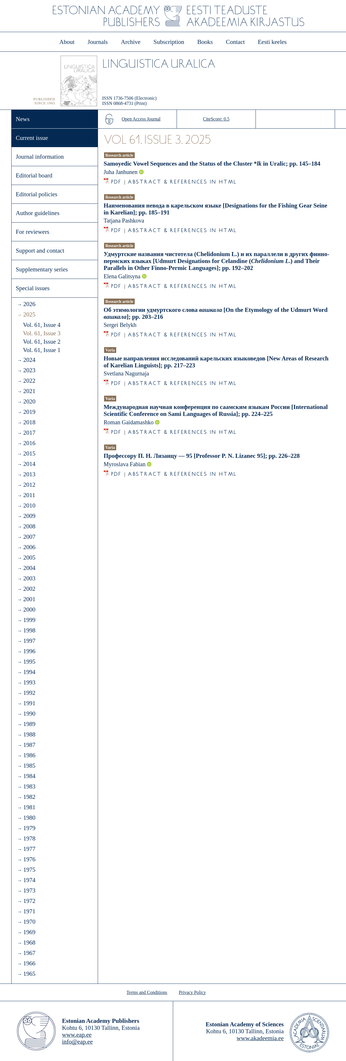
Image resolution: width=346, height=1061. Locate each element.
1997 (29, 640)
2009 (29, 515)
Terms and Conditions (146, 992)
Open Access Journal (141, 118)
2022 (29, 380)
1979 (29, 828)
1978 (29, 838)
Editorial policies (37, 194)
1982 (29, 796)
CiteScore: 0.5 (216, 118)
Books (205, 41)
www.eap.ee (77, 1034)
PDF (116, 180)
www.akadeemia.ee (260, 1038)
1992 (29, 692)
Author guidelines (38, 213)
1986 (29, 755)
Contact (235, 41)
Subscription (168, 41)
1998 (29, 630)
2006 (29, 547)
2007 (29, 536)
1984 (29, 776)
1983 (29, 786)
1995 (29, 661)
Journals (98, 41)
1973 (29, 890)
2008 (29, 526)
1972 (29, 900)
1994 (29, 672)
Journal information (40, 156)
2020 (29, 401)
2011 (29, 495)
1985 (29, 765)
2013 (29, 474)
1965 (29, 973)
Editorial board (34, 175)
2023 (29, 370)
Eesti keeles (272, 41)
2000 (29, 609)
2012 (29, 484)
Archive (130, 41)
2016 (29, 443)
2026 (29, 304)
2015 (29, 453)
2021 (29, 391)
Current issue (32, 137)
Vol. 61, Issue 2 (42, 341)
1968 (29, 942)
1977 (29, 848)
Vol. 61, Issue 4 (42, 324)
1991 (29, 703)
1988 (29, 734)
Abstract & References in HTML (182, 180)
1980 (29, 817)
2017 (29, 432)
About (67, 41)
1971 (29, 911)
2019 (29, 411)
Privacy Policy (192, 992)
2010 (29, 505)
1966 (29, 963)
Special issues (33, 288)
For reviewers (32, 231)
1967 (29, 952)
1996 (29, 651)
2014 (29, 463)
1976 (29, 859)
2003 (29, 578)
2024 (29, 359)
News (23, 119)
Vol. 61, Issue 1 (42, 350)
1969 (29, 932)
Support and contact (40, 250)
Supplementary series (42, 269)
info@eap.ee (77, 1041)
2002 (29, 588)
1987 (29, 744)
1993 (29, 682)
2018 (29, 422)
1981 (29, 807)
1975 (29, 869)
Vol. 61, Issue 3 (42, 333)
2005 (29, 557)
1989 (29, 724)
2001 (29, 599)
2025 (29, 314)
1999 (29, 619)
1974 (29, 880)
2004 (29, 567)
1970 (29, 921)
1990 (29, 713)
